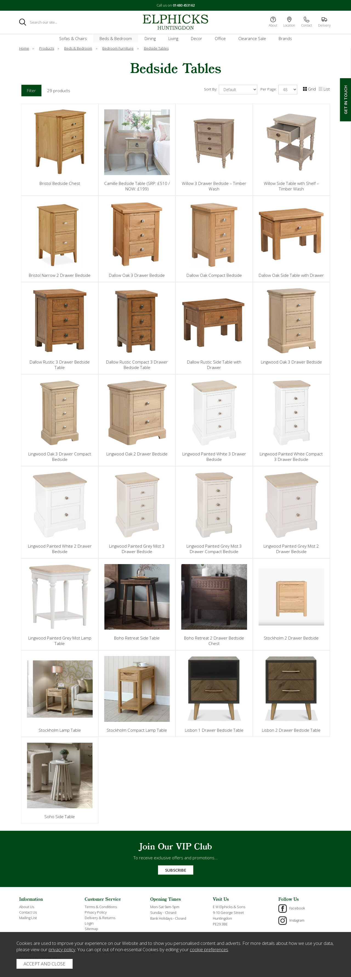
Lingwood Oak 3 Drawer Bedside (291, 362)
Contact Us (28, 912)
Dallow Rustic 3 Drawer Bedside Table (60, 364)
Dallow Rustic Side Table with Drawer (214, 364)
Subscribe (175, 870)
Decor (196, 38)
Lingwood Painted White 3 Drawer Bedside (214, 456)
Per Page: (279, 89)
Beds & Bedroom (116, 38)
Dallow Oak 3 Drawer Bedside (137, 275)
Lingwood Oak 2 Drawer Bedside (137, 454)
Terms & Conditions (101, 906)
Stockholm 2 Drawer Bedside (291, 638)
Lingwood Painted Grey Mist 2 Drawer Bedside (291, 548)
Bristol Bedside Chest (59, 183)
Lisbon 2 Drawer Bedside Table (291, 730)
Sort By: (230, 89)
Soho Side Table (59, 816)
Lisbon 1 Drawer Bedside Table (214, 730)
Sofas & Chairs (73, 38)
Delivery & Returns (100, 917)
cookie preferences (209, 949)
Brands (285, 38)
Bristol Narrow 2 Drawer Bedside (59, 275)
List (324, 89)
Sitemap (91, 928)
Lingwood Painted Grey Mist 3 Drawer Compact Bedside (214, 548)
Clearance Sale (252, 38)
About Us (26, 906)
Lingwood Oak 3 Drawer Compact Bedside (59, 456)
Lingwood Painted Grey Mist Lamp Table (59, 640)
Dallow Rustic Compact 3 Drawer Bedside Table (137, 364)
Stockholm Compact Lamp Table (137, 730)
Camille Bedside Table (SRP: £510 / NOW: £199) (137, 186)
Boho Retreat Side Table (137, 638)
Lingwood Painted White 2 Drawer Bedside (60, 548)
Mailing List (28, 917)
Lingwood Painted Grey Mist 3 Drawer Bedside (137, 548)
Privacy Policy (96, 912)
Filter (31, 90)
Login (89, 923)
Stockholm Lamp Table (60, 730)
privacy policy (62, 949)
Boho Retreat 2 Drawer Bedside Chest (214, 640)
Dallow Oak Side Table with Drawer (291, 275)
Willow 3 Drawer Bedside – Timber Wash (214, 186)
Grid (309, 89)
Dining (150, 38)
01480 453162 (184, 5)
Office (220, 38)
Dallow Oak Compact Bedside (214, 275)
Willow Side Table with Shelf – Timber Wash (291, 186)
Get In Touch (345, 99)
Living (173, 38)
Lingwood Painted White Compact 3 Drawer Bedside (291, 456)
